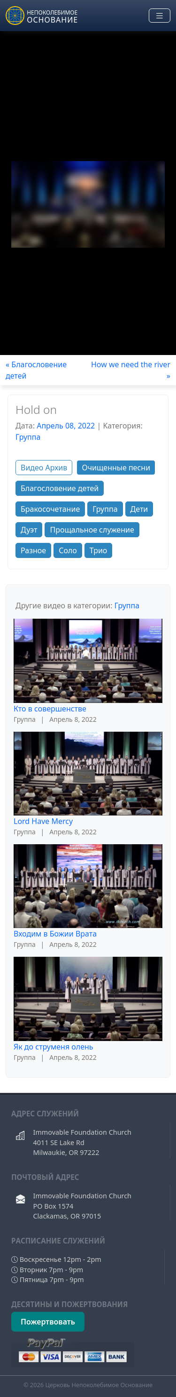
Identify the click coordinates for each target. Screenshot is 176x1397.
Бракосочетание (50, 509)
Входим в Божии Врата (55, 934)
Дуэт (29, 530)
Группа (27, 437)
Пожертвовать (48, 1321)
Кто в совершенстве (50, 708)
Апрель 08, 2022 (66, 425)
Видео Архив (44, 467)
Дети (139, 509)
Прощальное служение (92, 530)
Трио (98, 550)
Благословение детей (60, 488)
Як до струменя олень (53, 1047)
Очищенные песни (116, 467)
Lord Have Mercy (43, 821)
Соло (68, 550)
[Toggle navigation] (159, 15)
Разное (33, 550)
